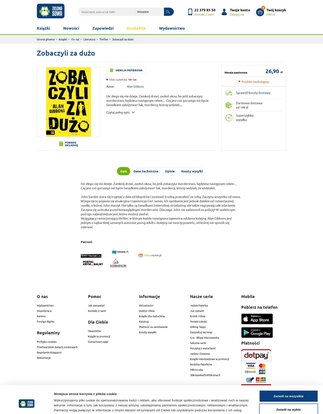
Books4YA (136, 28)
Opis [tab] (123, 171)
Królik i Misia (197, 316)
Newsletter (94, 331)
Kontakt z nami (97, 310)
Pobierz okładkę (71, 143)
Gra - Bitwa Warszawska (204, 337)
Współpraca (44, 310)
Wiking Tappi (198, 327)
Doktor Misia (146, 310)
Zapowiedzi (103, 28)
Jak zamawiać (96, 305)
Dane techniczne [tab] (145, 171)
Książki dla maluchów (152, 316)
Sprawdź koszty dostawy (253, 93)
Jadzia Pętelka (199, 305)
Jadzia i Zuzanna (200, 353)
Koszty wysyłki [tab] (192, 171)
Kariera (41, 316)
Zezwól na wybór (288, 389)
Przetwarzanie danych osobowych (57, 347)
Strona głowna (46, 39)
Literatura (89, 39)
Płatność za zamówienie (153, 327)
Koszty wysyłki (147, 332)
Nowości (71, 28)
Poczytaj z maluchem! (203, 348)
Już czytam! (197, 310)
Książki (43, 28)
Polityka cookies (47, 341)
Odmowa (288, 403)
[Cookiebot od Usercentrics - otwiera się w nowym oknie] (27, 406)
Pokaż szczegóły (219, 403)
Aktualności (146, 305)
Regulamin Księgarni (49, 352)
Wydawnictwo (172, 28)
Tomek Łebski (198, 321)
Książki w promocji (99, 336)
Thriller (103, 39)
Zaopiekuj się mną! (201, 332)
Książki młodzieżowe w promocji (209, 359)
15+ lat (75, 39)
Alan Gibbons (135, 86)
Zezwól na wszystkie (289, 376)
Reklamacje (44, 357)
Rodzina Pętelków (201, 364)
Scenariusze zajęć (98, 341)
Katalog (144, 321)
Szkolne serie (198, 343)
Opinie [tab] (170, 171)
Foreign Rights (45, 321)
